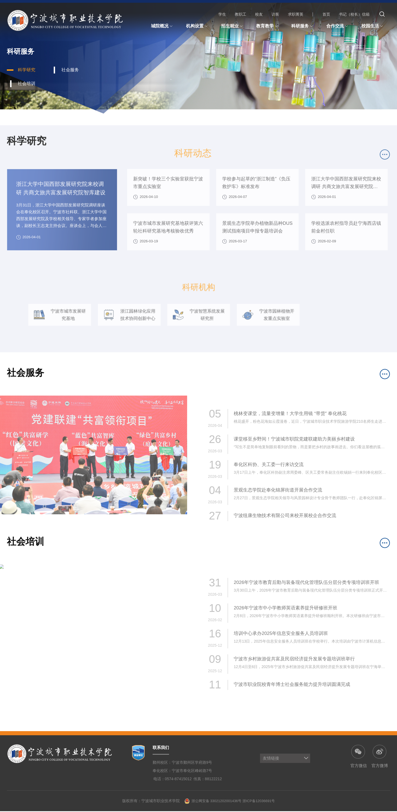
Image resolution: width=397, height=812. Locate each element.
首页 (326, 14)
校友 (259, 14)
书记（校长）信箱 (354, 14)
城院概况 (162, 26)
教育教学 (267, 26)
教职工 (240, 14)
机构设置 (197, 26)
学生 (222, 14)
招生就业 (232, 26)
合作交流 (337, 26)
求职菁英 (295, 14)
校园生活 (372, 26)
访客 (275, 14)
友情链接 (271, 759)
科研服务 (302, 26)
